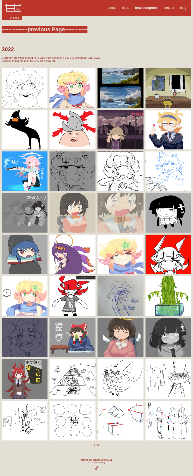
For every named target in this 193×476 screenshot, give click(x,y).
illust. (125, 8)
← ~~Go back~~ (12, 17)
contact (169, 8)
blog (183, 8)
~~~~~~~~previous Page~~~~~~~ (44, 29)
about (112, 8)
